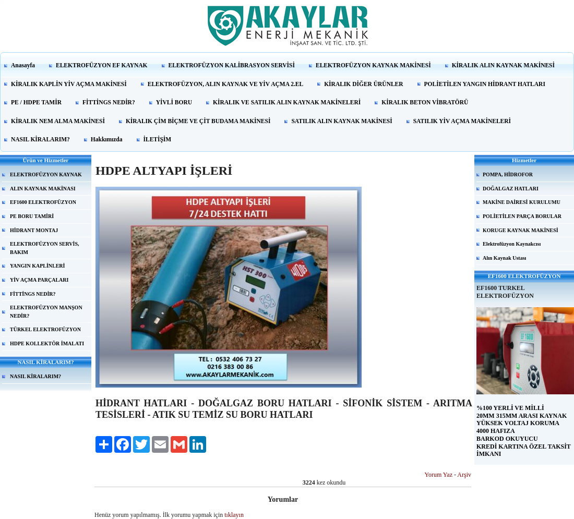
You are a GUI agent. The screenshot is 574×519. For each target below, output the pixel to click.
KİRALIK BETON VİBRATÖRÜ (424, 102)
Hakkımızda (107, 139)
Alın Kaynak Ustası (504, 258)
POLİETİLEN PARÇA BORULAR (522, 216)
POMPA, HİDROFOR (508, 174)
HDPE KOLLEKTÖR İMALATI (47, 343)
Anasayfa (23, 65)
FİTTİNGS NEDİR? (108, 102)
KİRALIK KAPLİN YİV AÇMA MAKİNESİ (69, 84)
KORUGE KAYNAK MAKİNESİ (520, 230)
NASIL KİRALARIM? (40, 139)
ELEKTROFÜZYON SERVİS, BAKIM (44, 248)
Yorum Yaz (438, 474)
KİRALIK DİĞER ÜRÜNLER (363, 84)
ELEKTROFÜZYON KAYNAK (46, 174)
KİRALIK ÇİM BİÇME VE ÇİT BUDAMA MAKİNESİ (198, 121)
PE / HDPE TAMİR (36, 102)
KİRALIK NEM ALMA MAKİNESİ (58, 121)
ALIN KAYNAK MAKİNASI (43, 188)
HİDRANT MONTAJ (34, 230)
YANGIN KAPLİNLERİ (37, 266)
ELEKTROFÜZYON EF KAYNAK (102, 65)
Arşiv (464, 474)
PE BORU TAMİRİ (32, 216)
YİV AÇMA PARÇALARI (39, 280)
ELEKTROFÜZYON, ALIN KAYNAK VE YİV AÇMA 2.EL (225, 84)
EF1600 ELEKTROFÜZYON (43, 202)
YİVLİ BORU (174, 102)
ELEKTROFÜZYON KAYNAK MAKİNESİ (373, 65)
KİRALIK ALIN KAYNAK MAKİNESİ (503, 65)
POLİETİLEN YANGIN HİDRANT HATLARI (484, 84)
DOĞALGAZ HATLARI (511, 188)
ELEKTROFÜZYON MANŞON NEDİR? (46, 312)
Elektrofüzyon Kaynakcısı (512, 244)
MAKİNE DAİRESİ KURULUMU (521, 202)
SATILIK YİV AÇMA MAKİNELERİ (462, 121)
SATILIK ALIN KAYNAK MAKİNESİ (341, 121)
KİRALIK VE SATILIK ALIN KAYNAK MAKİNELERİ (287, 102)
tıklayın (234, 514)
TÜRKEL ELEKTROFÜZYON (45, 329)
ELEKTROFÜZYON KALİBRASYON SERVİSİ (232, 65)
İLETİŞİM (158, 139)
